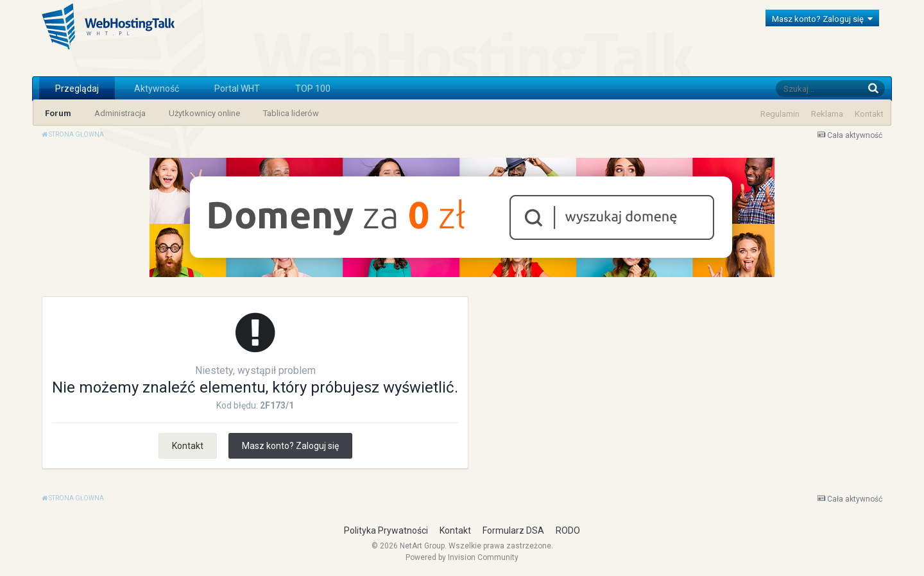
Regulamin (780, 114)
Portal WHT (237, 88)
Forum (58, 113)
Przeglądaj (77, 88)
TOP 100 (312, 88)
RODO (568, 530)
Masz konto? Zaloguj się (822, 19)
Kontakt (869, 114)
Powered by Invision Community (462, 557)
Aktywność (156, 88)
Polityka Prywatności (386, 530)
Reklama (827, 114)
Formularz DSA (513, 530)
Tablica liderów (291, 113)
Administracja (120, 113)
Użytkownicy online (204, 113)
